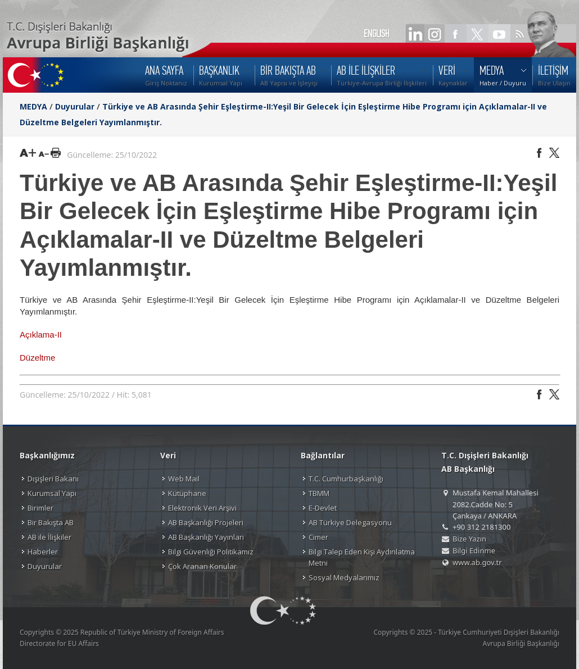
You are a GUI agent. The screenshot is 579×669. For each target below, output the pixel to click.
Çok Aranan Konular (202, 566)
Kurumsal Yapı (52, 493)
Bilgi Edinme (474, 550)
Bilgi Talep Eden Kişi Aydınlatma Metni (362, 557)
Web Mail (184, 479)
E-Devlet (323, 508)
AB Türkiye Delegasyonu (350, 522)
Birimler (40, 508)
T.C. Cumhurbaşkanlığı (346, 479)
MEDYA (33, 106)
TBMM (319, 493)
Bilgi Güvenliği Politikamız (211, 552)
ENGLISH (377, 33)
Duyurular (74, 106)
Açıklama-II (41, 334)
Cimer (318, 537)
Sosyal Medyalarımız (344, 577)
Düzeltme (39, 357)
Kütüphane (187, 493)
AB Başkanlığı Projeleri (205, 522)
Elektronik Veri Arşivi (202, 508)
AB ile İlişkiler (49, 537)
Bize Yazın (469, 539)
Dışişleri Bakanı (53, 479)
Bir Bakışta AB (51, 522)
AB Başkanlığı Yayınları (206, 537)
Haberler (43, 552)
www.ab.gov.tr (477, 562)
